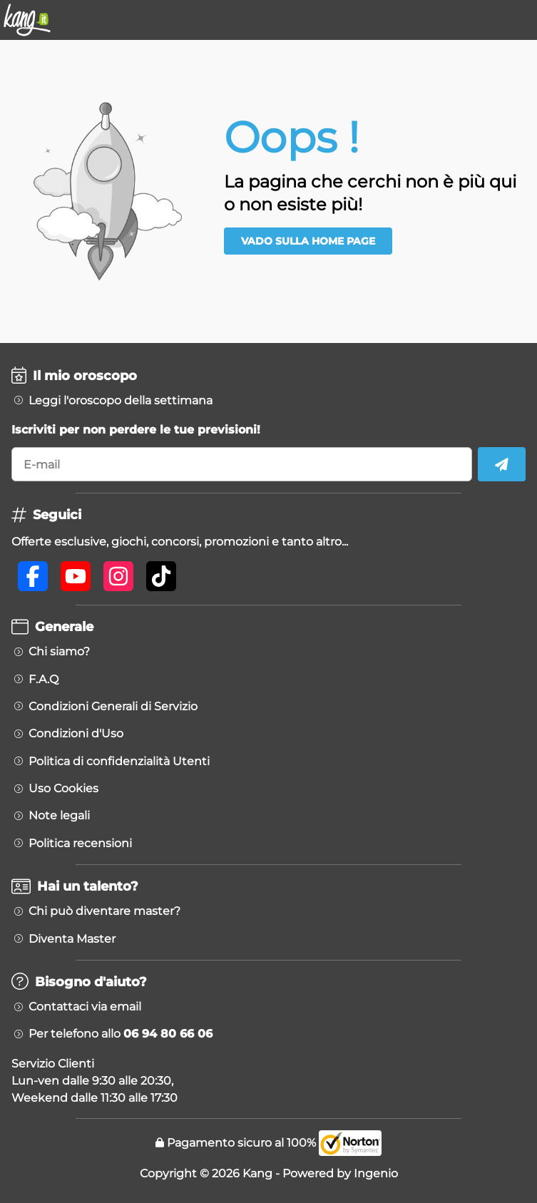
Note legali (59, 815)
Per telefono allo (121, 1034)
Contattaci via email (85, 1006)
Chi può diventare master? (104, 911)
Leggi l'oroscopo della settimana (121, 400)
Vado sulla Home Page (308, 241)
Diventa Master (72, 939)
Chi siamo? (59, 651)
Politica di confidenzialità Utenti (119, 761)
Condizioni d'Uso (76, 733)
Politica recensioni (80, 843)
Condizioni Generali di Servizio (113, 706)
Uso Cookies (63, 788)
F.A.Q (43, 679)
